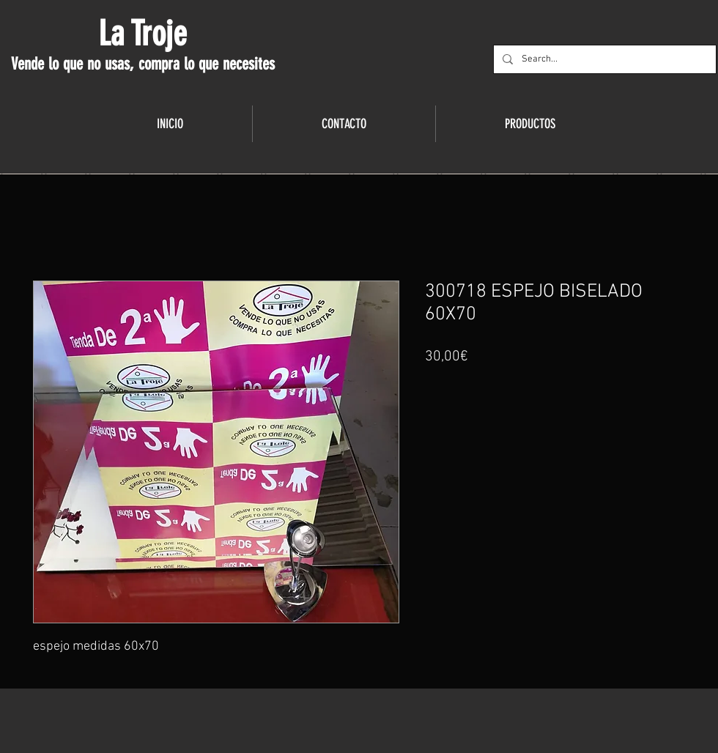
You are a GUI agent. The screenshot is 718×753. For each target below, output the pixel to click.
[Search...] (603, 59)
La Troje (142, 33)
